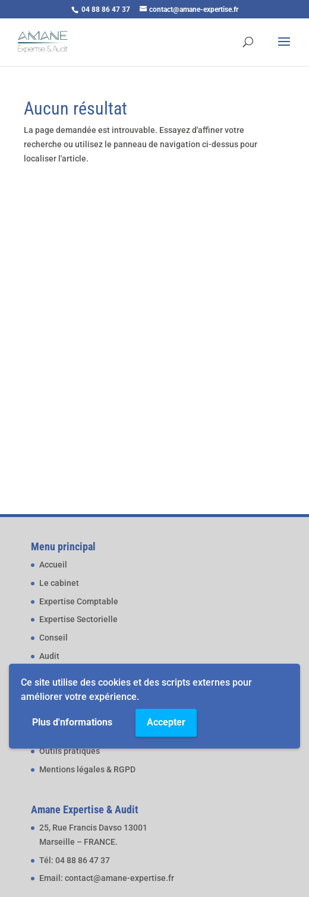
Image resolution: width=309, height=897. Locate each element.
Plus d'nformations (72, 722)
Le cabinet (59, 583)
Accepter (166, 722)
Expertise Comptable (78, 601)
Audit (49, 656)
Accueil (53, 564)
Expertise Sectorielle (78, 619)
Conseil (53, 637)
